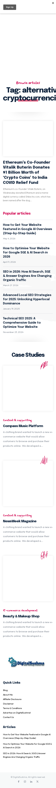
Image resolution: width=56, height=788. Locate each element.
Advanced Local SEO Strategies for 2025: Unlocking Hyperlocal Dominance (27, 299)
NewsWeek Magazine (19, 521)
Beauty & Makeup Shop (21, 616)
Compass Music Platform (23, 426)
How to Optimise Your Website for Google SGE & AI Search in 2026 (26, 252)
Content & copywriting (17, 420)
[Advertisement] (28, 42)
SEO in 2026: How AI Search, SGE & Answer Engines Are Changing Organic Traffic (27, 276)
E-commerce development (20, 610)
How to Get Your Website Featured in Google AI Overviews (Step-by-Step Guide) (27, 229)
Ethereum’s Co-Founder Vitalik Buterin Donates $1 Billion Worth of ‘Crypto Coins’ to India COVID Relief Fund (26, 172)
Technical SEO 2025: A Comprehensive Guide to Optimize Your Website (22, 323)
